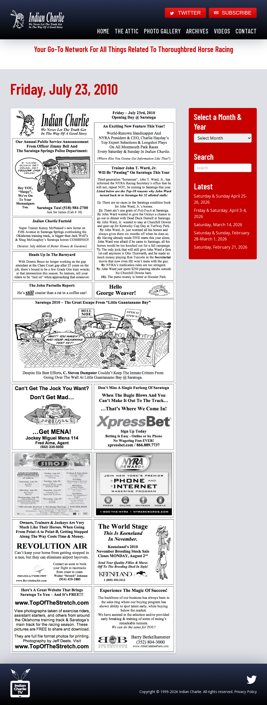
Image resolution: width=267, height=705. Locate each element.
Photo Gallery (162, 31)
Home (103, 31)
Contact (246, 31)
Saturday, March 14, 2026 (218, 224)
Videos (222, 31)
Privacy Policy (245, 691)
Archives (197, 31)
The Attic (127, 31)
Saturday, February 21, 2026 (220, 247)
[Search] (223, 167)
